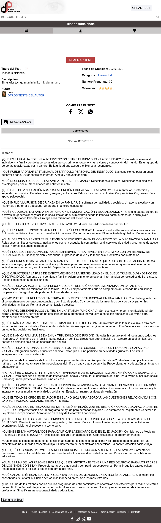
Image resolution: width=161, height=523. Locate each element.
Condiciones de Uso (62, 512)
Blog (24, 512)
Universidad (104, 75)
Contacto (135, 512)
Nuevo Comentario (17, 122)
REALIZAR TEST (80, 60)
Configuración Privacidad (113, 512)
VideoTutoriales (39, 512)
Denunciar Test (12, 499)
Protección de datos (87, 512)
